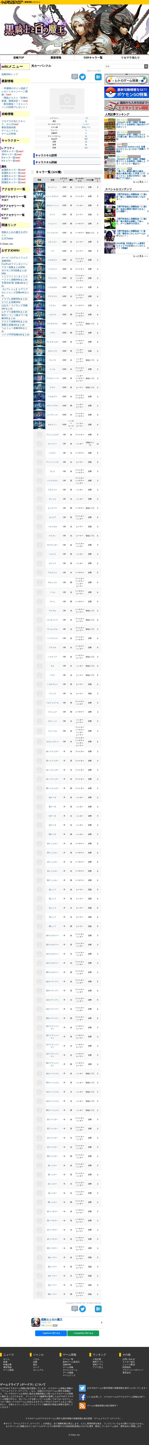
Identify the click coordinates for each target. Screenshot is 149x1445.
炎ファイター (52, 1119)
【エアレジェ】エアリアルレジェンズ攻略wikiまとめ (15, 292)
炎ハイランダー (52, 751)
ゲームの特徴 (8, 133)
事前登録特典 (8, 127)
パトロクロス (52, 481)
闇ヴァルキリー (52, 972)
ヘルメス (52, 554)
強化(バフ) (86, 127)
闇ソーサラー (52, 1248)
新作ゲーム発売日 (71, 1362)
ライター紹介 (128, 1362)
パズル (36, 1359)
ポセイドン (52, 425)
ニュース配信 (128, 1364)
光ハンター (52, 1193)
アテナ (52, 387)
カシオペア (52, 508)
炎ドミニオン (52, 844)
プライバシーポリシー (132, 1370)
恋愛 (35, 1362)
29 (86, 142)
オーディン (52, 187)
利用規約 (126, 1367)
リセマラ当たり (130, 57)
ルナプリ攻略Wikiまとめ (14, 312)
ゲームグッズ (69, 1375)
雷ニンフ (52, 899)
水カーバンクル (52, 1092)
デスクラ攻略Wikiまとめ (14, 321)
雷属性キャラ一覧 (11, 173)
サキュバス (52, 582)
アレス (52, 471)
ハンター (86, 124)
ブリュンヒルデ (52, 435)
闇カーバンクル (52, 1110)
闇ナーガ (52, 834)
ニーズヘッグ (52, 415)
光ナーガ (52, 825)
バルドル (52, 315)
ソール (52, 592)
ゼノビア (52, 517)
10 (86, 136)
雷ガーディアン (52, 991)
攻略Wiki (67, 1364)
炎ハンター (52, 1165)
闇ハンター (52, 1202)
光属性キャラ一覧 (11, 179)
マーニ (52, 602)
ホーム (6, 1359)
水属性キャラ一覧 (11, 176)
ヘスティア (52, 657)
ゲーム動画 (8, 1370)
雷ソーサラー (52, 1221)
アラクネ (52, 648)
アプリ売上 (98, 1367)
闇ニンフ (52, 926)
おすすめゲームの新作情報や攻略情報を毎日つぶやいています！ (113, 1388)
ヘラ (52, 251)
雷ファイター (52, 1129)
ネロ (52, 666)
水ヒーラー (52, 1276)
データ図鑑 (68, 1372)
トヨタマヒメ (52, 684)
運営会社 (126, 1372)
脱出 (35, 1364)
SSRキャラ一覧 (93, 57)
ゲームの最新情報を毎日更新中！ (98, 1405)
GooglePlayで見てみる (83, 1333)
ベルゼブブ (52, 397)
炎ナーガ (52, 797)
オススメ (36, 2)
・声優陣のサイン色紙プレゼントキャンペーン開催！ (14, 91)
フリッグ (52, 693)
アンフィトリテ (52, 462)
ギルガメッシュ (52, 205)
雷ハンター (52, 1175)
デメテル (52, 611)
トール (52, 369)
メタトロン (52, 242)
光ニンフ (52, 917)
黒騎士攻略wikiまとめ (13, 325)
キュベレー (52, 444)
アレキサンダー (52, 342)
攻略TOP (18, 57)
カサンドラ (52, 351)
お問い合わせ (128, 1359)
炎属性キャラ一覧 (11, 170)
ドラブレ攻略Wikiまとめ (14, 299)
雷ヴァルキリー (52, 945)
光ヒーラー (52, 1285)
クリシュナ (52, 712)
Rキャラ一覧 (8, 157)
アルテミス (52, 573)
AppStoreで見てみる (51, 1333)
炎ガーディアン (52, 982)
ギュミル (52, 499)
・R (86, 118)
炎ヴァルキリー (52, 936)
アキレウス (52, 278)
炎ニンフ (52, 890)
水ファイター (52, 1138)
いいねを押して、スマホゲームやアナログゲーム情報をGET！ (112, 1397)
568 (85, 139)
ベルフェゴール (52, 703)
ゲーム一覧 (68, 1359)
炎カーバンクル (52, 1073)
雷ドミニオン (52, 853)
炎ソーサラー (52, 1211)
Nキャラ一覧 (8, 160)
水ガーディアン (52, 1000)
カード (36, 1367)
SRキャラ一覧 (9, 154)
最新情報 (28, 2)
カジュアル (38, 1370)
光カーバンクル (52, 1101)
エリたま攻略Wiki (10, 302)
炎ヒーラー (52, 1257)
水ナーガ (52, 816)
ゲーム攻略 (68, 1367)
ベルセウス (52, 260)
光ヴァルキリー (52, 963)
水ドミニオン (52, 862)
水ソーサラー (52, 1230)
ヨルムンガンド (52, 742)
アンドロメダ (52, 233)
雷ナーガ (52, 807)
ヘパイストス (52, 638)
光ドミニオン (52, 871)
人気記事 (97, 1359)
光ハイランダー (52, 779)
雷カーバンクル (52, 1083)
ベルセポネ (52, 287)
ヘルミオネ (52, 527)
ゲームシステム (9, 130)
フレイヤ (52, 360)
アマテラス (52, 296)
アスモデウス (52, 324)
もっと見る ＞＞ (140, 182)
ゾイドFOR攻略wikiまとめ (15, 334)
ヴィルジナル (52, 629)
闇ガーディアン (52, 1018)
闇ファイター (52, 1156)
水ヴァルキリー (52, 954)
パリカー (52, 453)
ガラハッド (52, 721)
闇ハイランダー (52, 788)
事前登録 (7, 1367)
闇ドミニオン (52, 880)
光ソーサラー (52, 1239)
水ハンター (52, 1184)
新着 (5, 1362)
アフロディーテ (52, 378)
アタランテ (52, 490)
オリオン (52, 536)
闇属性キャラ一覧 (11, 182)
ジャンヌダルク (52, 196)
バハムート (52, 224)
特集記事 (7, 1364)
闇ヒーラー (52, 1294)
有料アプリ (98, 1364)
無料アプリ (98, 1362)
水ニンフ (52, 908)
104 (85, 148)
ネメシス (52, 563)
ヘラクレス (52, 269)
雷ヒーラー (52, 1267)
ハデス (52, 333)
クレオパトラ (52, 620)
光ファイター (52, 1147)
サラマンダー (52, 545)
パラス (52, 675)
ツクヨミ (52, 305)
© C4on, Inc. (74, 1435)
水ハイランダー (52, 770)
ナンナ (52, 215)
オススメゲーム (70, 1370)
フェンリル (52, 731)
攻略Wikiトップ (9, 74)
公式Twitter (7, 238)
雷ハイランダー (52, 761)
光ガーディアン (52, 1009)
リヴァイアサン (52, 406)
